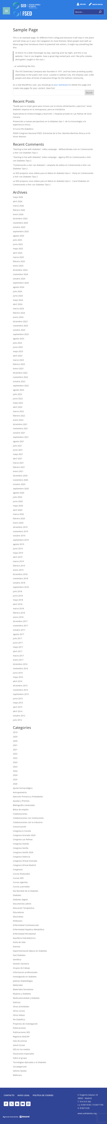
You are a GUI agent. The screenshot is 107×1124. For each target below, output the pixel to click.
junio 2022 (18, 398)
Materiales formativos (23, 989)
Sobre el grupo (20, 1058)
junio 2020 (18, 501)
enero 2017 (18, 659)
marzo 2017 (18, 655)
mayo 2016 (18, 677)
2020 (15, 736)
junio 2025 (18, 244)
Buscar (89, 92)
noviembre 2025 (20, 222)
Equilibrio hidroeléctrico (24, 938)
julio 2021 (17, 445)
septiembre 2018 (21, 587)
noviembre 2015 (20, 690)
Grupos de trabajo (21, 968)
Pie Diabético (19, 1019)
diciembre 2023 (20, 321)
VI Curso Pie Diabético (23, 129)
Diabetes (17, 895)
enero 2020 (18, 522)
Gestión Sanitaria (21, 963)
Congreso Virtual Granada (25, 861)
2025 (15, 779)
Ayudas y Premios (21, 801)
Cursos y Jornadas (21, 886)
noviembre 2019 (20, 531)
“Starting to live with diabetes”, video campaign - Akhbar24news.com (45, 149)
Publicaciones (19, 1028)
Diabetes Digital (20, 899)
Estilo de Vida (19, 942)
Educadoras (18, 912)
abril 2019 (17, 557)
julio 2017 (17, 638)
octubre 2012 (19, 715)
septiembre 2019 (21, 540)
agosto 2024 (18, 287)
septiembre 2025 (21, 231)
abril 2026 (17, 201)
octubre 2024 (19, 278)
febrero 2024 (19, 313)
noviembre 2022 (20, 377)
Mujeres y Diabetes (22, 993)
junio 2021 (18, 450)
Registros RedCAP (21, 1036)
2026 (15, 783)
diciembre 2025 (20, 218)
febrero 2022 (19, 415)
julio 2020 (17, 497)
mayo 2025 (18, 248)
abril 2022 (17, 407)
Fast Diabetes (19, 955)
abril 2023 (17, 355)
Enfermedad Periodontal (24, 933)
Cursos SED (18, 878)
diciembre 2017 (20, 621)
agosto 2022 (18, 390)
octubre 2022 (19, 381)
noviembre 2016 (20, 668)
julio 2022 (17, 394)
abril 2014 (17, 711)
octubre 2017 (19, 630)
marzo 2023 (18, 360)
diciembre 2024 (20, 270)
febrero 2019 (19, 565)
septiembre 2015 (21, 694)
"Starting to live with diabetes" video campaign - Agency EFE (41, 157)
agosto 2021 (18, 441)
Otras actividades (21, 1006)
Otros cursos (19, 1010)
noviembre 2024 (20, 274)
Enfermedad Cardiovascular (26, 925)
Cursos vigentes (20, 882)
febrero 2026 (19, 210)
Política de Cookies (43, 1095)
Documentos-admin (22, 903)
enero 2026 (18, 214)
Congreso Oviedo (21, 843)
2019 (15, 732)
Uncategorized (19, 1066)
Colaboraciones (20, 813)
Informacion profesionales (25, 972)
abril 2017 (17, 651)
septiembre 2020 (21, 488)
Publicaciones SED (21, 1032)
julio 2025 (17, 240)
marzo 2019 (18, 561)
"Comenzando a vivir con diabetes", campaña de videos (39, 165)
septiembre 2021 (21, 437)
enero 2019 (18, 570)
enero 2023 (18, 368)
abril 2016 (17, 681)
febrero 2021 (19, 467)
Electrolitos (18, 916)
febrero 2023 (19, 364)
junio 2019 (18, 548)
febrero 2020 (19, 518)
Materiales (18, 985)
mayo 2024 (18, 300)
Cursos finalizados (21, 873)
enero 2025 (18, 265)
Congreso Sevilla (20, 848)
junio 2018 (18, 595)
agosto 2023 (18, 338)
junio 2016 (18, 672)
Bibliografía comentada (24, 805)
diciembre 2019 (20, 527)
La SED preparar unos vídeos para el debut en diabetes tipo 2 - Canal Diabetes (49, 181)
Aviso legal (23, 1095)
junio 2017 (18, 642)
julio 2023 (17, 343)
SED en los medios (21, 1049)
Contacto (9, 1095)
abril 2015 (17, 707)
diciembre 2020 (20, 475)
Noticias (16, 1002)
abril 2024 (17, 304)
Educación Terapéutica (23, 908)
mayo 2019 (18, 552)
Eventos (16, 946)
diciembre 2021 (20, 424)
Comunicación (19, 826)
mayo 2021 (18, 454)
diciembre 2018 (20, 574)
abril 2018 (17, 604)
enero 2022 (18, 420)
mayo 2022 (18, 403)
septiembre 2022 (21, 385)
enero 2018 (18, 617)
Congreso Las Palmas (23, 839)
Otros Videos (19, 1015)
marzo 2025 (18, 257)
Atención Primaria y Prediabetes (28, 796)
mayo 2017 (18, 647)
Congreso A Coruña (22, 831)
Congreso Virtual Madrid (24, 865)
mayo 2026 (18, 197)
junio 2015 (18, 698)
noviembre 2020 (20, 480)
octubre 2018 (19, 582)
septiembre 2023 (21, 334)
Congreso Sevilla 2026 (23, 852)
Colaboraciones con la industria (27, 822)
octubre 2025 (19, 227)
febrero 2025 (19, 261)
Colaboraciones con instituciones (28, 818)
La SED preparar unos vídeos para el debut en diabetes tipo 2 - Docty (45, 173)
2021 (15, 745)
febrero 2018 (19, 612)
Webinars (17, 1075)
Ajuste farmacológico (22, 788)
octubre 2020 (19, 484)
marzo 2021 (18, 462)
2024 (15, 771)
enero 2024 (18, 317)
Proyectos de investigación (25, 1023)
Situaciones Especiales (23, 1053)
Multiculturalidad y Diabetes (26, 998)
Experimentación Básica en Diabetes (30, 951)
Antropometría (20, 792)
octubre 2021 (19, 432)
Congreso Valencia (21, 856)
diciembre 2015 (20, 685)
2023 (15, 762)
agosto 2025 (18, 235)
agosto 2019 (18, 544)
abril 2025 (17, 253)
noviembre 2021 (20, 428)
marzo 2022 (18, 411)
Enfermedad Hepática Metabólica (28, 929)
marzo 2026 (18, 205)
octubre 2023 (19, 330)
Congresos (18, 869)
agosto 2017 (18, 634)
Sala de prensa (20, 1041)
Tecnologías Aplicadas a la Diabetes (29, 1062)
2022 (15, 753)
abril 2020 (17, 510)
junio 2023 (18, 347)
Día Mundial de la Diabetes (25, 891)
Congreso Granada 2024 (24, 835)
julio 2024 (17, 291)
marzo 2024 (18, 308)
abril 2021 (17, 458)
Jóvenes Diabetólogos (23, 981)
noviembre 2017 (20, 625)
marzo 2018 (18, 608)
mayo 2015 (18, 702)
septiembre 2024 (21, 282)
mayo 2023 (18, 351)
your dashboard (61, 84)
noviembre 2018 (20, 578)
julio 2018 (17, 591)
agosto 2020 (18, 492)
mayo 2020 (18, 505)
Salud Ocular (19, 1045)
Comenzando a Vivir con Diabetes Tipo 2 (31, 184)
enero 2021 (18, 471)
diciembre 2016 (20, 664)
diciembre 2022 (20, 372)
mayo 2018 (18, 600)
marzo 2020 (18, 514)
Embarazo (17, 920)
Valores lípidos (20, 1070)
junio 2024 (18, 295)
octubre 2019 (19, 535)
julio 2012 (17, 720)
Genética (17, 959)
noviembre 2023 (20, 325)
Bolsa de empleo (20, 809)
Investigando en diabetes (25, 976)
